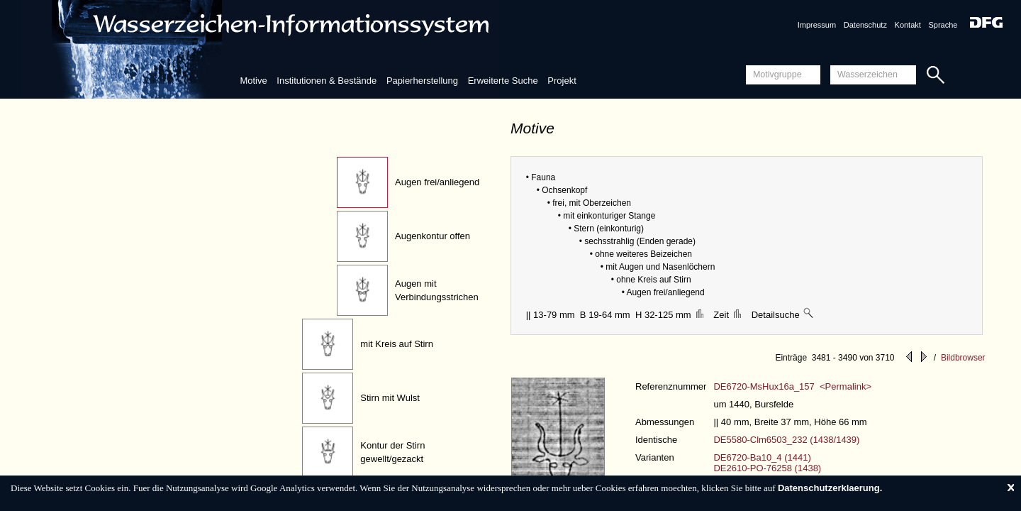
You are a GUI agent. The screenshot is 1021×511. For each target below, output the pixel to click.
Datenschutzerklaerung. (830, 488)
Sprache (942, 25)
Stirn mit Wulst (390, 397)
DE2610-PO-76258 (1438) (767, 468)
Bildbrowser (963, 358)
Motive (253, 80)
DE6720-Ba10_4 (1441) (761, 457)
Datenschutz (865, 25)
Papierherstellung (422, 80)
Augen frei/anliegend (437, 182)
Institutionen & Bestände (326, 80)
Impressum (817, 25)
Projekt (561, 80)
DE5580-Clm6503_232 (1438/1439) (786, 439)
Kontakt (908, 25)
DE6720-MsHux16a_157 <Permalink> (792, 386)
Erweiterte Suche (503, 80)
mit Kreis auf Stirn (396, 344)
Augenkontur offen (432, 236)
